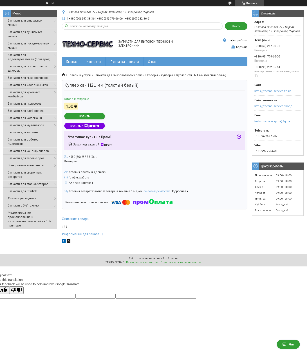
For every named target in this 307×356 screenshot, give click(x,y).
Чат (288, 344)
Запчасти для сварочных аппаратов (25, 174)
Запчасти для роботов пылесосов (23, 141)
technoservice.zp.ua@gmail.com (274, 121)
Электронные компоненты (26, 165)
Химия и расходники (22, 198)
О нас (152, 61)
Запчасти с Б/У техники (23, 205)
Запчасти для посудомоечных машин (28, 45)
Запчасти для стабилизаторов (28, 184)
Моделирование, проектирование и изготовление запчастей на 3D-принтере (29, 219)
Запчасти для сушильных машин (25, 34)
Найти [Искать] (236, 26)
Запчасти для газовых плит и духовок (27, 68)
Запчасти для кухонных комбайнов (24, 94)
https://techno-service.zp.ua (272, 91)
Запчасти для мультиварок (26, 125)
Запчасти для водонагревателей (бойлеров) (29, 57)
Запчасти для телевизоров (26, 158)
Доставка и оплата (124, 61)
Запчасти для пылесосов (25, 103)
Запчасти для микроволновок (28, 78)
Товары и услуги (79, 75)
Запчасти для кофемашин (25, 118)
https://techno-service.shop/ (273, 106)
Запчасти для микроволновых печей (119, 75)
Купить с (84, 126)
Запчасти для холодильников (28, 85)
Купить (84, 116)
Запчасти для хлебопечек (25, 111)
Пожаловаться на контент (142, 262)
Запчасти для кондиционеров (28, 151)
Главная (71, 61)
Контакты (94, 61)
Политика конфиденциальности (181, 262)
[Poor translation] (16, 290)
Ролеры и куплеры (160, 75)
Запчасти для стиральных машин (25, 22)
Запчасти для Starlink (22, 191)
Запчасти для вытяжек (23, 132)
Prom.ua (173, 258)
